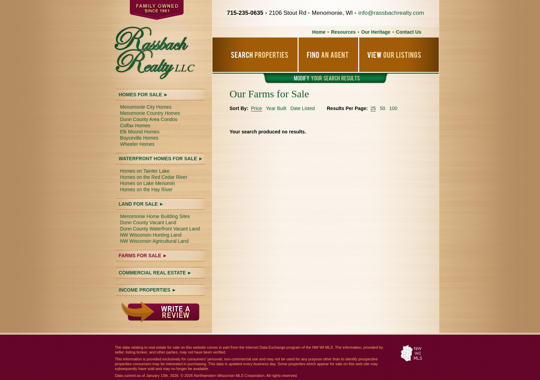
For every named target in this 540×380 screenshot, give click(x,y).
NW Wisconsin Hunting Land (150, 235)
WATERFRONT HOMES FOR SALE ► (161, 158)
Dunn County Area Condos (149, 119)
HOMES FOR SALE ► (143, 94)
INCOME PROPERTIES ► (148, 290)
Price (256, 108)
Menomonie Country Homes (150, 113)
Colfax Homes (135, 125)
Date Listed (302, 108)
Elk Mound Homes (139, 131)
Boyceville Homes (139, 138)
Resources (343, 32)
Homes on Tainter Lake (145, 171)
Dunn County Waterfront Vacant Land (160, 228)
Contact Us (409, 32)
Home (318, 32)
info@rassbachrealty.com (391, 13)
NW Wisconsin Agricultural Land (154, 241)
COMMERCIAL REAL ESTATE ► (155, 272)
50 (382, 108)
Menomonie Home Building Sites (155, 216)
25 (373, 108)
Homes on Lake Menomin (147, 183)
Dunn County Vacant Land (148, 222)
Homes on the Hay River (146, 189)
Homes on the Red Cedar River (153, 177)
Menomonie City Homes (146, 107)
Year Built (276, 108)
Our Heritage (376, 32)
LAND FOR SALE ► (141, 204)
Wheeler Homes (137, 144)
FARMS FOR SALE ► (143, 255)
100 (393, 108)
